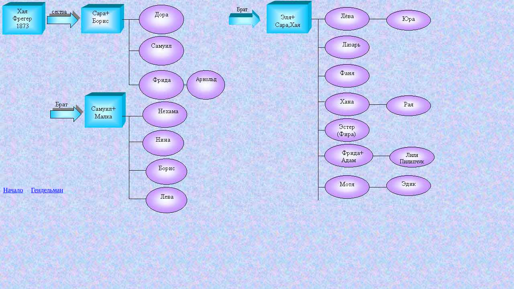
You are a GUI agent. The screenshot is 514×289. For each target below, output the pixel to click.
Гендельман (47, 190)
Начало (13, 190)
